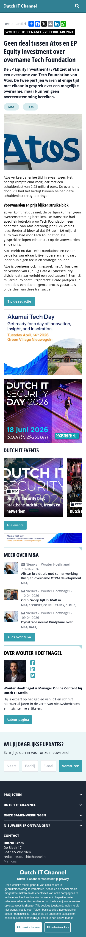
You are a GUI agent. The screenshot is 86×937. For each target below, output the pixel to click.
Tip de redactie (19, 301)
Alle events (15, 525)
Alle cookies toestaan (28, 927)
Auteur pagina (18, 719)
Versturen (70, 765)
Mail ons (10, 861)
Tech (30, 107)
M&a (11, 107)
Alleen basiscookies (58, 927)
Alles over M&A (19, 637)
